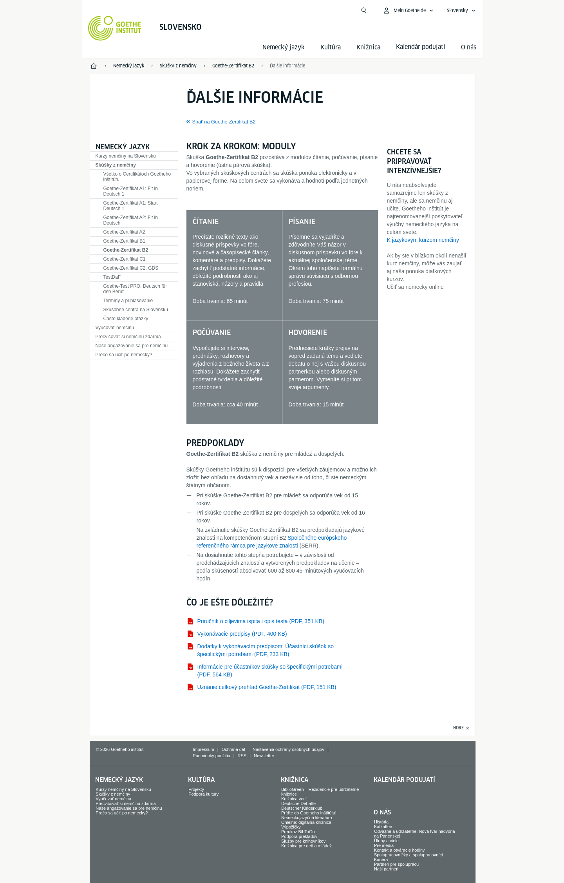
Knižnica (368, 47)
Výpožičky (291, 827)
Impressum (203, 749)
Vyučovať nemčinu (115, 327)
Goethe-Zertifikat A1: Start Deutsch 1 (130, 205)
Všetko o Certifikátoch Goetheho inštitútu (137, 176)
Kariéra (381, 859)
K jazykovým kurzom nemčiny (423, 240)
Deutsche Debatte (298, 803)
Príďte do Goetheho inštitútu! (308, 812)
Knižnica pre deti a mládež (306, 845)
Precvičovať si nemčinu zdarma (128, 336)
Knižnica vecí (294, 798)
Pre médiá (384, 845)
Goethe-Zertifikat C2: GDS (131, 268)
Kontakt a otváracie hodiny (399, 850)
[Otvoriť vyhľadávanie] (364, 10)
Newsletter (264, 755)
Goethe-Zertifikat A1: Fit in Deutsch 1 (130, 191)
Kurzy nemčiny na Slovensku (126, 156)
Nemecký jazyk (283, 47)
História (381, 822)
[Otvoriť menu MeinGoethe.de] (408, 10)
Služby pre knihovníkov (303, 841)
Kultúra (330, 47)
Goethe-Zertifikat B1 (124, 241)
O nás (468, 47)
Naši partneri (386, 869)
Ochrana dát (234, 749)
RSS (242, 755)
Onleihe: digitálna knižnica (306, 822)
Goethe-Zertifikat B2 (125, 250)
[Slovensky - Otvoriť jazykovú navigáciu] (461, 10)
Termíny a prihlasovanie (128, 300)
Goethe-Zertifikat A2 (124, 232)
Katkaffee (383, 826)
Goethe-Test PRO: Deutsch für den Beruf (135, 288)
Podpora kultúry (203, 794)
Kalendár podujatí (404, 779)
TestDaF (112, 277)
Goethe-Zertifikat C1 (124, 259)
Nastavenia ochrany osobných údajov (288, 749)
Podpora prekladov (299, 836)
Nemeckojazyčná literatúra (306, 817)
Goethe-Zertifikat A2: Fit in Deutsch (130, 220)
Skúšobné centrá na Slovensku (135, 309)
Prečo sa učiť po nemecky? (124, 354)
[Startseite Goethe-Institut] (114, 28)
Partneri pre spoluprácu (396, 864)
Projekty (196, 789)
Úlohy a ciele (386, 840)
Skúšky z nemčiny (116, 165)
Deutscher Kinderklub (301, 808)
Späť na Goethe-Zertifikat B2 (224, 122)
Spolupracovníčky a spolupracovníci (408, 854)
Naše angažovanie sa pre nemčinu (132, 345)
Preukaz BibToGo (298, 831)
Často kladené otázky (125, 318)
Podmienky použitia (211, 755)
